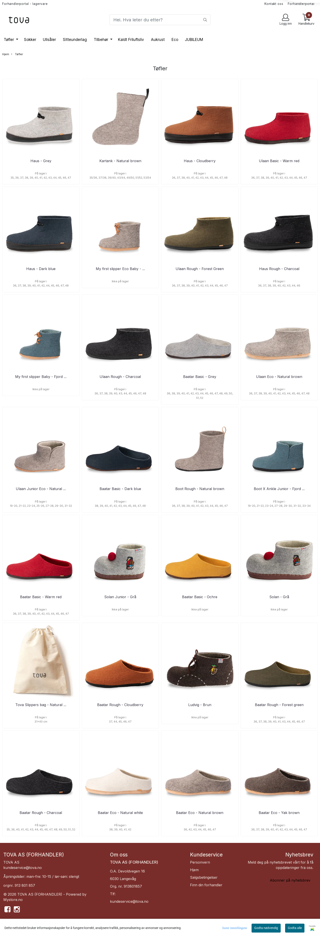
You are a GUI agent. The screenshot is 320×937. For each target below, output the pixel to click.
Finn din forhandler (206, 885)
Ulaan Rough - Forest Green (200, 269)
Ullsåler (49, 39)
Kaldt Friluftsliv (131, 39)
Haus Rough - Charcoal (279, 269)
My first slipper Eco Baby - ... (120, 269)
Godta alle (295, 928)
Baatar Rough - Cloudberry (120, 705)
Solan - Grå (279, 597)
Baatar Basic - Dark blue (120, 489)
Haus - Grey (40, 161)
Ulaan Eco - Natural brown (279, 376)
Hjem (5, 54)
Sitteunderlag (75, 39)
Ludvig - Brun (199, 705)
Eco (175, 39)
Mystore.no (13, 899)
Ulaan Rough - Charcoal (120, 376)
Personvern (200, 862)
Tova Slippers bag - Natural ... (40, 705)
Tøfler (9, 39)
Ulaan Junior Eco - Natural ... (41, 489)
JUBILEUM (194, 39)
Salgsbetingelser (204, 877)
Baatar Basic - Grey (199, 376)
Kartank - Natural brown (120, 161)
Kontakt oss (273, 4)
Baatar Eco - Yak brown (279, 812)
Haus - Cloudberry (200, 161)
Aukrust (158, 39)
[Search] (160, 19)
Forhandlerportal (301, 4)
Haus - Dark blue (41, 269)
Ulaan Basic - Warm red (279, 161)
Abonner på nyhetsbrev (290, 880)
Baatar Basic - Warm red (41, 597)
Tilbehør (101, 39)
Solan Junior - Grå (120, 597)
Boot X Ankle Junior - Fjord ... (279, 489)
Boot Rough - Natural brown (199, 489)
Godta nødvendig (266, 928)
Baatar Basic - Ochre (199, 597)
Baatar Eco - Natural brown (199, 812)
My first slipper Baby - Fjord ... (40, 376)
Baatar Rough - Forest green (279, 705)
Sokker (30, 39)
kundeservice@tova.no (22, 867)
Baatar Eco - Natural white (120, 812)
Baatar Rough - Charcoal (41, 812)
